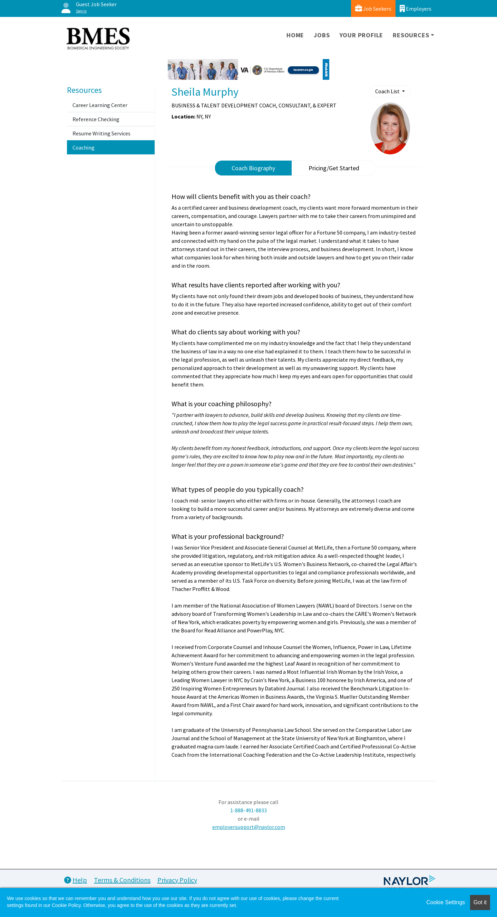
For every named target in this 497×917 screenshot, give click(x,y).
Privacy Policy (177, 880)
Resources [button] (411, 35)
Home (295, 35)
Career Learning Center (99, 105)
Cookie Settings (445, 902)
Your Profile (361, 35)
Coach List (388, 91)
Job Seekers (373, 8)
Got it (480, 902)
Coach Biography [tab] (253, 168)
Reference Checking (95, 119)
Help (75, 880)
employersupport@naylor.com (248, 826)
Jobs (322, 35)
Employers (415, 8)
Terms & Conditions (122, 880)
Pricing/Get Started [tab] (334, 168)
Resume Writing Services (101, 133)
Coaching (83, 147)
